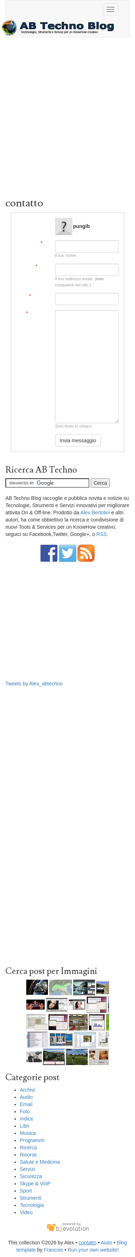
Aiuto (106, 1242)
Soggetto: (39, 296)
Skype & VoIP (35, 1183)
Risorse (28, 1155)
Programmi (32, 1140)
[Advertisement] (67, 119)
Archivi (27, 1090)
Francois (53, 1250)
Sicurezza (31, 1176)
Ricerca (28, 1147)
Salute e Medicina (40, 1162)
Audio (26, 1097)
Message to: (39, 221)
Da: (45, 243)
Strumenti (30, 1198)
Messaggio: (38, 313)
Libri (24, 1126)
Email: (43, 266)
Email (26, 1104)
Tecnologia (32, 1205)
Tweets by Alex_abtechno (34, 683)
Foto (25, 1111)
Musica (28, 1133)
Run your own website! (93, 1250)
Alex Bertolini (95, 512)
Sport (26, 1191)
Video (26, 1212)
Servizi (27, 1169)
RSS (101, 534)
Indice (26, 1119)
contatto (87, 1242)
